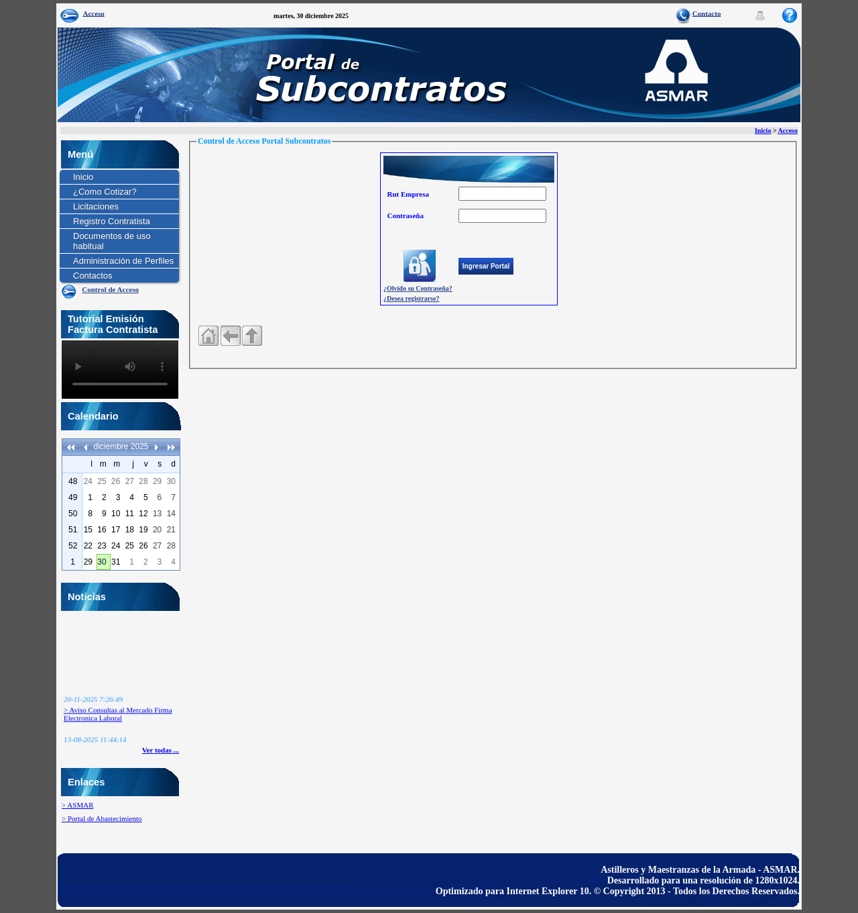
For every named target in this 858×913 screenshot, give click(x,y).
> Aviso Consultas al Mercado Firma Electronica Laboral (118, 718)
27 (129, 481)
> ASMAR (77, 805)
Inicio (763, 130)
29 (157, 481)
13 (157, 513)
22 (88, 545)
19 (143, 529)
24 (88, 481)
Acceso (94, 13)
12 (143, 513)
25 (101, 481)
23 (101, 545)
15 (88, 529)
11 (129, 513)
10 (115, 513)
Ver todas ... (160, 750)
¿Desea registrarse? (411, 298)
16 (101, 529)
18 (129, 529)
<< (71, 447)
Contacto (706, 13)
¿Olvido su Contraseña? (417, 288)
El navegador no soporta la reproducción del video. (120, 369)
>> (171, 447)
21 (171, 529)
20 (157, 529)
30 (171, 481)
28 (143, 481)
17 (115, 529)
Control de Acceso (110, 289)
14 (171, 513)
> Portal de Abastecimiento (102, 818)
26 (115, 481)
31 (115, 562)
